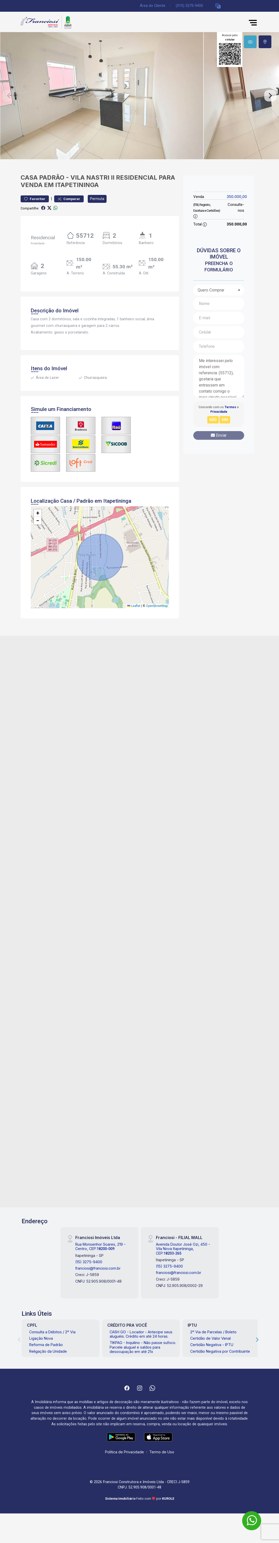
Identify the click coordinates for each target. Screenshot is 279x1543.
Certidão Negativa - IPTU (211, 1344)
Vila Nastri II (92, 177)
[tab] (250, 41)
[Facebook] (127, 1388)
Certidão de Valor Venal (210, 1338)
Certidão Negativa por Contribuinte (220, 1351)
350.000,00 (237, 196)
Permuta (97, 199)
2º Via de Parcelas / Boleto (213, 1332)
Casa (29, 177)
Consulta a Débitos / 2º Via (52, 1332)
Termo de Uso (161, 1452)
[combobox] (218, 290)
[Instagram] (140, 1388)
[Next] (256, 1339)
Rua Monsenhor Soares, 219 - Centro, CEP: (100, 1246)
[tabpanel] (139, 95)
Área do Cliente (152, 6)
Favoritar (34, 199)
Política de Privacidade (124, 1452)
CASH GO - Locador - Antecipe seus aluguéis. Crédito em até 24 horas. (141, 1334)
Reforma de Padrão (46, 1344)
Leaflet (133, 606)
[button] (218, 6)
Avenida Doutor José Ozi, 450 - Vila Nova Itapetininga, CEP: (183, 1248)
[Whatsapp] (152, 1388)
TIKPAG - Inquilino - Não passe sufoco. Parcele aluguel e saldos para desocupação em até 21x (143, 1347)
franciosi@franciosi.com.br (98, 1268)
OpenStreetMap (157, 606)
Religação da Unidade (48, 1351)
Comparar (69, 199)
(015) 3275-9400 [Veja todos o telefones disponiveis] (189, 6)
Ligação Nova (41, 1338)
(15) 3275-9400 (88, 1262)
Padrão (51, 177)
